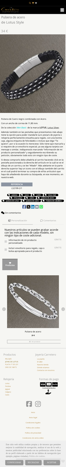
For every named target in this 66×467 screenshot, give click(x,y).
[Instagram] (38, 420)
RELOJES (8, 373)
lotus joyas (18, 212)
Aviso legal (33, 431)
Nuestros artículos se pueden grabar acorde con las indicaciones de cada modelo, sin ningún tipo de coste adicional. (31, 246)
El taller (40, 376)
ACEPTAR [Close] (51, 462)
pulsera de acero (47, 212)
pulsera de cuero (32, 215)
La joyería (40, 373)
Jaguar (7, 403)
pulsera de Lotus (12, 215)
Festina (8, 400)
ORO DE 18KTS (11, 381)
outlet (38, 209)
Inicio (33, 426)
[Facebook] (29, 420)
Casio (7, 409)
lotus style (52, 209)
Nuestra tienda (42, 379)
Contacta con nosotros (46, 384)
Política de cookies (37, 456)
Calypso (8, 406)
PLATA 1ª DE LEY (11, 378)
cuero (32, 212)
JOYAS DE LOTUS (11, 376)
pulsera (14, 209)
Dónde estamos (43, 381)
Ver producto (34, 356)
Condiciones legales (33, 437)
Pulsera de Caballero (54, 215)
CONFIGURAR (14, 462)
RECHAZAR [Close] (33, 462)
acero (27, 209)
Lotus (7, 397)
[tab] (17, 234)
